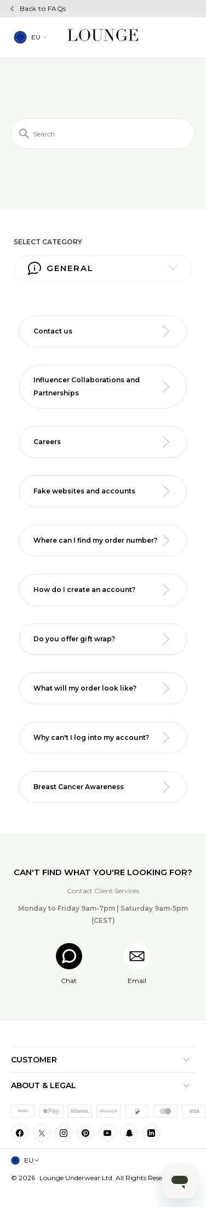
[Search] (103, 133)
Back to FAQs (43, 8)
